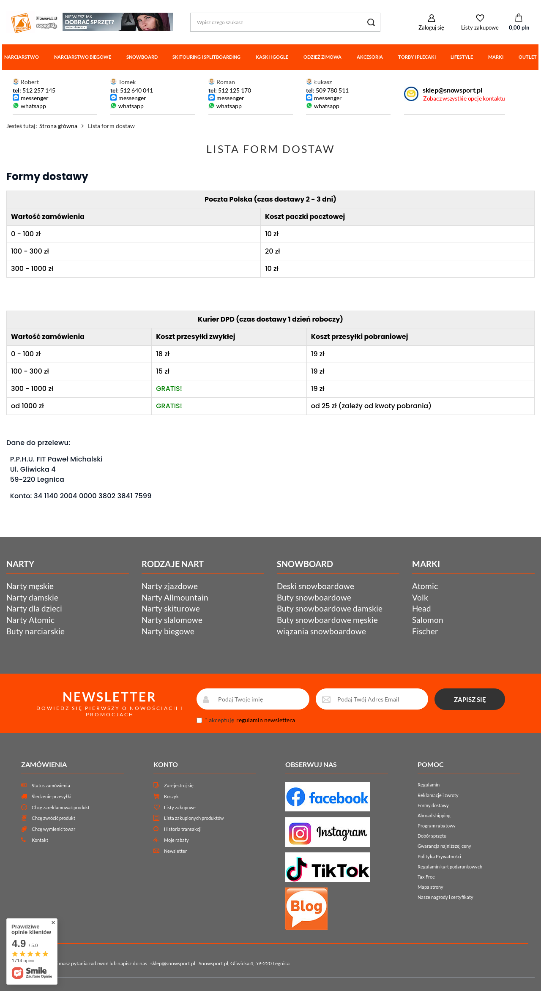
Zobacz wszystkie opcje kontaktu (464, 98)
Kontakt (40, 840)
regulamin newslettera (265, 719)
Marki (495, 57)
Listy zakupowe (480, 27)
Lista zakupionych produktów (194, 818)
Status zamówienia (51, 785)
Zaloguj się (431, 27)
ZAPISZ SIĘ (470, 699)
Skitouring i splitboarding (206, 57)
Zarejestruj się (179, 785)
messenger (35, 97)
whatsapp (33, 105)
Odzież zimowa (322, 57)
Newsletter (175, 851)
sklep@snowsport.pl (452, 90)
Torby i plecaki (417, 57)
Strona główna (58, 125)
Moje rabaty (176, 840)
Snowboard (142, 57)
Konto (165, 764)
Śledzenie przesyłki (51, 796)
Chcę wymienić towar (53, 829)
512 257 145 (38, 90)
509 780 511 (332, 90)
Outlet (528, 57)
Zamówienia (44, 764)
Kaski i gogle (272, 57)
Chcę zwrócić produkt (53, 818)
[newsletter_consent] (199, 720)
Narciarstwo (21, 57)
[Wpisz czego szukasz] (285, 22)
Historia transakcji (183, 829)
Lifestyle (462, 57)
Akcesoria (370, 57)
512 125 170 (234, 90)
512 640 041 (136, 90)
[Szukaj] (370, 22)
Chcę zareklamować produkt (61, 807)
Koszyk (171, 796)
